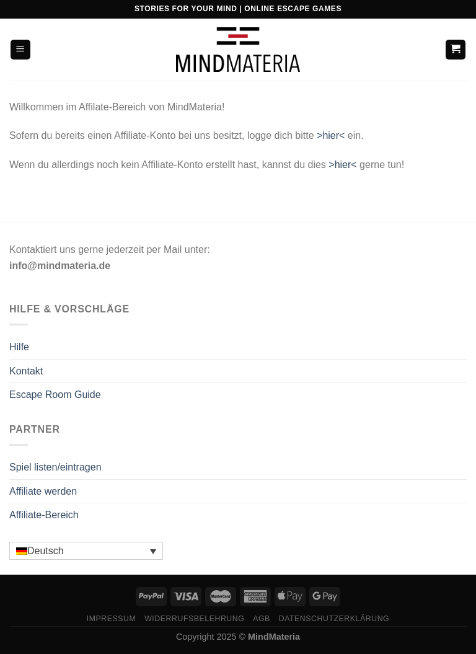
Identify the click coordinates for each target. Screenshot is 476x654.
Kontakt (26, 371)
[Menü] (21, 50)
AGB (261, 618)
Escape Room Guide (55, 394)
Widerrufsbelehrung (194, 618)
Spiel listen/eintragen (55, 467)
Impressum (111, 618)
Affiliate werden (43, 491)
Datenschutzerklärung (334, 618)
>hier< (331, 135)
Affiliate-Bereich (44, 515)
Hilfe (19, 347)
